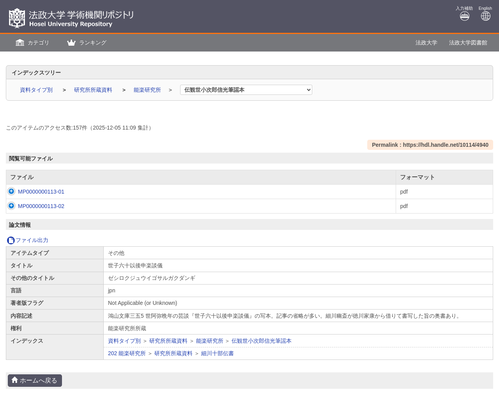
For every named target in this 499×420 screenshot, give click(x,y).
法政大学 (426, 42)
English (485, 13)
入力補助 (464, 13)
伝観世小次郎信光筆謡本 (262, 341)
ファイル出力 (27, 240)
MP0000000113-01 (33, 192)
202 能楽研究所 (127, 353)
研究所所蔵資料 (94, 90)
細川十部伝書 (217, 353)
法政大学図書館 (468, 42)
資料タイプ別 (37, 90)
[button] (31, 43)
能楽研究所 (148, 90)
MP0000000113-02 (33, 206)
